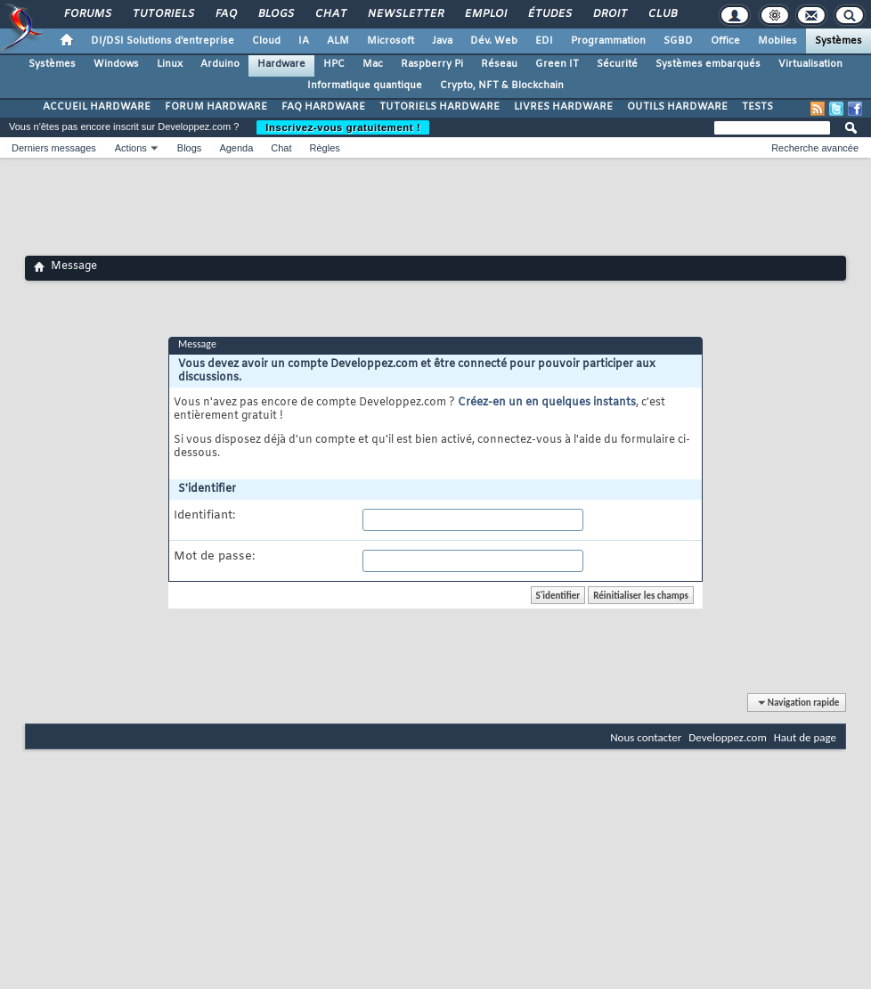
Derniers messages (54, 148)
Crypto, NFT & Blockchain (502, 85)
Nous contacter (645, 737)
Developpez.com (727, 737)
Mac (372, 64)
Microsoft (390, 41)
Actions (131, 148)
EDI (544, 41)
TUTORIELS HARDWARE (439, 107)
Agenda (236, 148)
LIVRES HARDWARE (563, 107)
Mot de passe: (214, 557)
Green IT (557, 64)
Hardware (281, 64)
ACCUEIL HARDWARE (97, 107)
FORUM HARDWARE (216, 107)
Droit (609, 14)
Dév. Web (493, 41)
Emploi (485, 14)
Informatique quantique (364, 85)
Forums (86, 14)
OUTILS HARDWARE (677, 107)
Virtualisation (810, 64)
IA (303, 41)
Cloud (266, 41)
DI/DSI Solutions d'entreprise (162, 41)
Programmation (608, 41)
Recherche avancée (815, 148)
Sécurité (617, 64)
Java (442, 41)
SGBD (678, 41)
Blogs (275, 14)
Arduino (220, 64)
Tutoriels (162, 14)
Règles (325, 148)
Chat (330, 14)
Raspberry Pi (432, 64)
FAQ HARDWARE (323, 107)
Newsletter (404, 14)
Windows (116, 64)
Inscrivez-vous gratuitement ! (342, 127)
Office (725, 41)
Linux (170, 64)
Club (662, 14)
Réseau (499, 64)
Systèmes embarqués (708, 64)
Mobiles (777, 41)
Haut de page (805, 737)
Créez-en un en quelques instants (547, 403)
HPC (334, 64)
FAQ (225, 14)
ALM (338, 41)
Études (549, 14)
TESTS (757, 107)
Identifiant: (204, 516)
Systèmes (838, 41)
